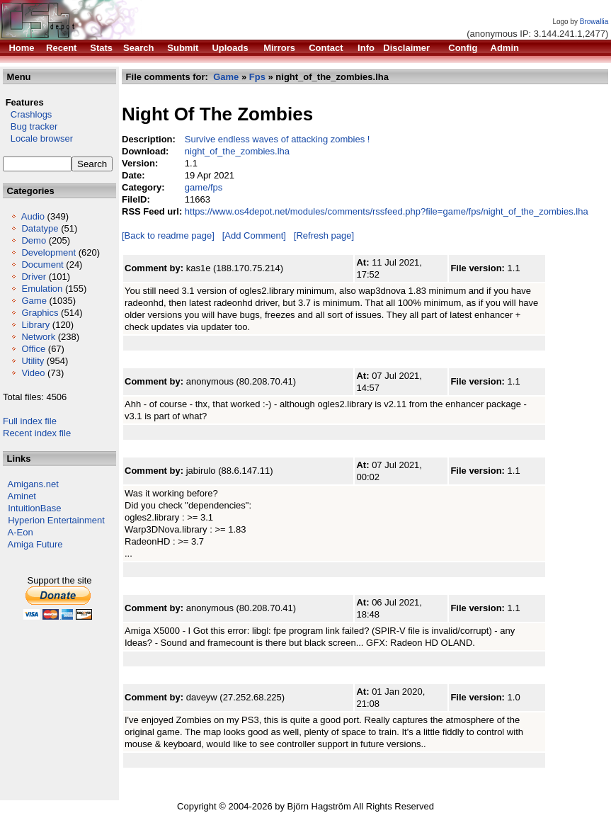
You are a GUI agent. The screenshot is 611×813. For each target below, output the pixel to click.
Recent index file (37, 433)
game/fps (203, 187)
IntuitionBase (34, 508)
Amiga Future (35, 544)
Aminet (22, 496)
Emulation (41, 288)
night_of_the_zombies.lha (237, 151)
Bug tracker (30, 126)
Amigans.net (33, 484)
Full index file (30, 421)
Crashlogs (27, 114)
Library (35, 324)
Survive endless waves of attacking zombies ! (277, 139)
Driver (33, 276)
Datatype (39, 228)
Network (38, 336)
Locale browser (38, 138)
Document (42, 264)
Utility (32, 361)
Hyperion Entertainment (56, 520)
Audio (33, 216)
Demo (33, 240)
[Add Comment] (254, 235)
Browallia (594, 21)
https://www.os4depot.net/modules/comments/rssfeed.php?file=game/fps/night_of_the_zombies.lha (386, 211)
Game (33, 300)
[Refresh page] (324, 235)
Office (33, 348)
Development (48, 252)
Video (33, 373)
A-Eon (20, 532)
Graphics (39, 312)
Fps (257, 77)
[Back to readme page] (168, 235)
